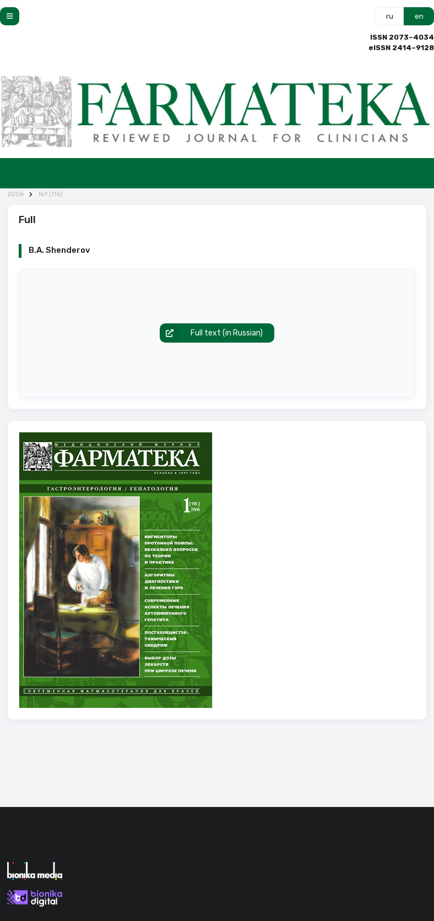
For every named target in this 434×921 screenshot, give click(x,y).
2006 (15, 194)
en (419, 16)
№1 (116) (51, 194)
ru (389, 16)
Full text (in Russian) (211, 333)
